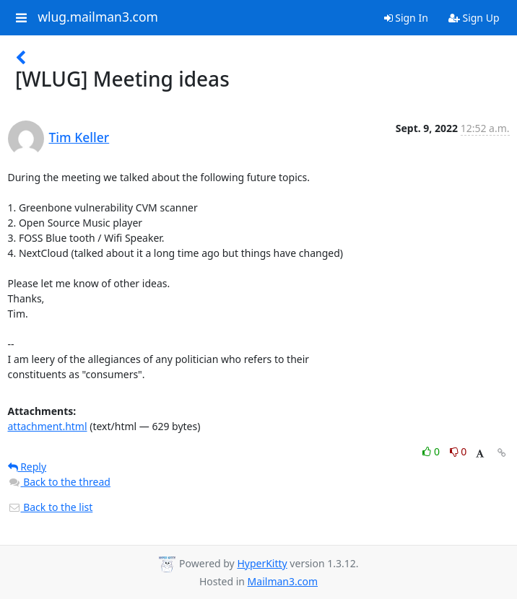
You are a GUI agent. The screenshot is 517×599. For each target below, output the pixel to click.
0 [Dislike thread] (458, 451)
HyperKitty (262, 563)
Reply (27, 466)
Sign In (406, 18)
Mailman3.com (283, 581)
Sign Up (474, 18)
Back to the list (50, 507)
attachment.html (47, 426)
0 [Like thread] (432, 451)
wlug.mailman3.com (98, 17)
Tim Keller (79, 137)
